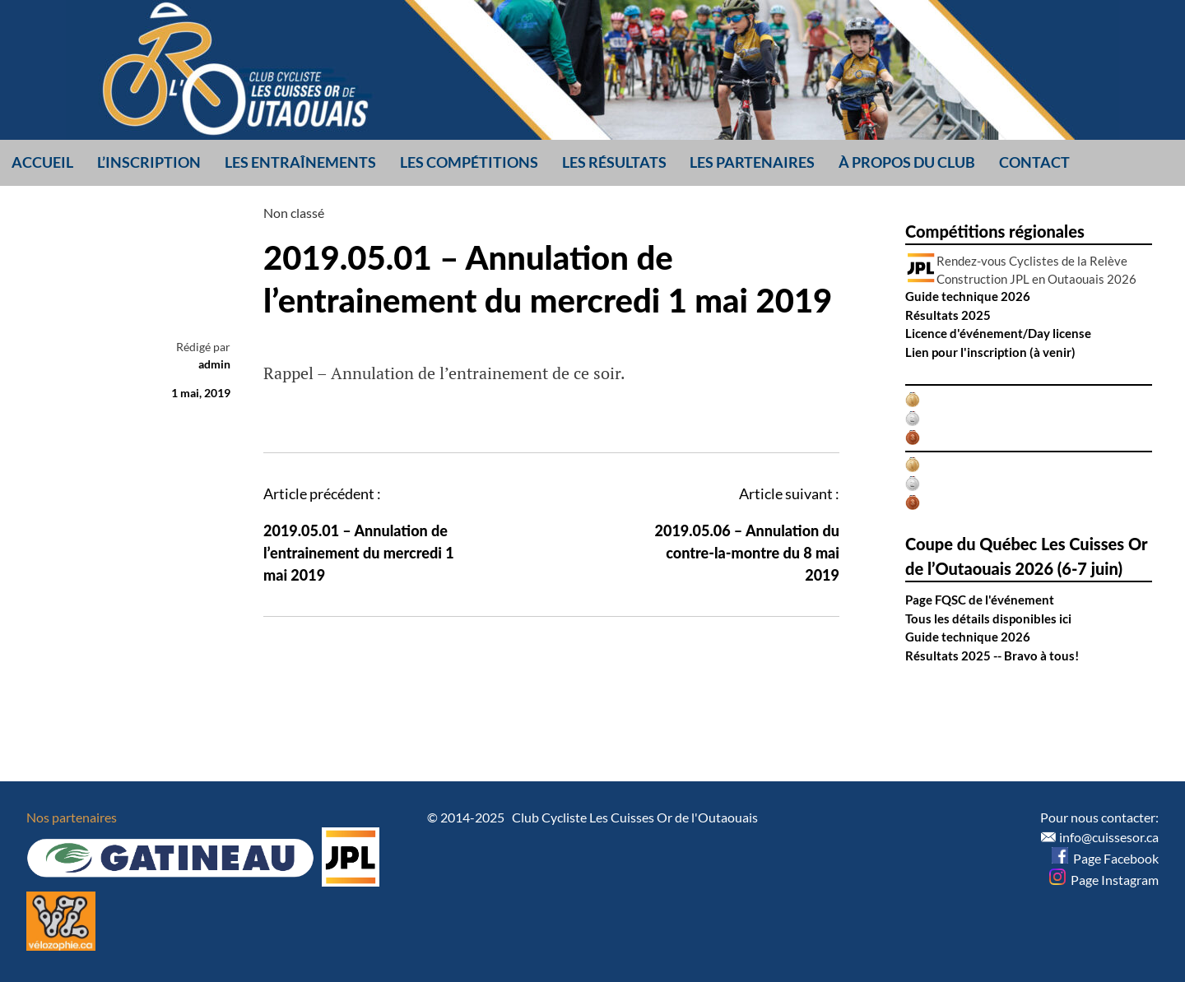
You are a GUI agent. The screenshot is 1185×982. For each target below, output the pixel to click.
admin (214, 364)
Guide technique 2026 (967, 296)
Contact (1034, 162)
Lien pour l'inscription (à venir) (990, 352)
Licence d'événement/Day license (998, 333)
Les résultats (614, 162)
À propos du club (907, 162)
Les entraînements (300, 162)
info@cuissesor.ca (1109, 837)
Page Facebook (1105, 858)
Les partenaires (752, 162)
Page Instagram (1104, 879)
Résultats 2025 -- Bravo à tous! (992, 655)
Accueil (42, 162)
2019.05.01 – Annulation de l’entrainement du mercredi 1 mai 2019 (358, 552)
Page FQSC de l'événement (979, 599)
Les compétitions (469, 162)
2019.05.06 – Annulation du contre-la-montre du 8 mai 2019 (747, 552)
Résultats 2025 (948, 315)
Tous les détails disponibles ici (988, 618)
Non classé (293, 212)
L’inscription (149, 162)
